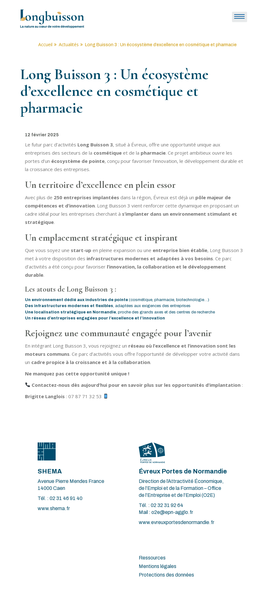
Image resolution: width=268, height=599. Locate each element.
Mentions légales (157, 566)
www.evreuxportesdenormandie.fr (176, 522)
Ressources (152, 557)
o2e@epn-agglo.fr (172, 512)
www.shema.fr (54, 508)
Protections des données (166, 574)
